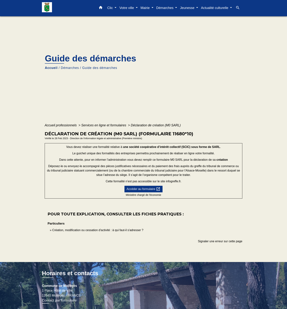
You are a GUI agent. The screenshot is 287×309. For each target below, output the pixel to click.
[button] (101, 8)
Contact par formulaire (59, 300)
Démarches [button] (165, 8)
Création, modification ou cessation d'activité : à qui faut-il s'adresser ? (97, 230)
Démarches (70, 68)
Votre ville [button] (127, 8)
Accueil (51, 68)
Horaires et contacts (70, 273)
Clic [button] (110, 8)
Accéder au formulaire (144, 189)
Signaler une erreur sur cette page (220, 241)
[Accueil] (65, 8)
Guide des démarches (99, 68)
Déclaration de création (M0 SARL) (156, 125)
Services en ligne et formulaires (104, 125)
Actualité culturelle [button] (215, 8)
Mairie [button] (146, 8)
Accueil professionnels (61, 125)
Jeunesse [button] (187, 8)
